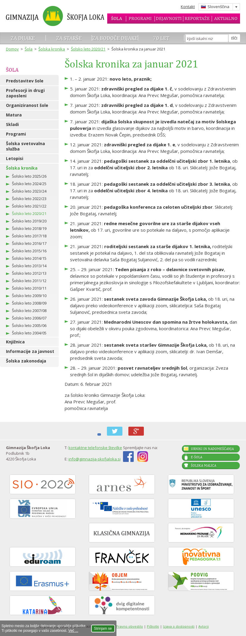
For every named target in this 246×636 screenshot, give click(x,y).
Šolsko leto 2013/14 (29, 265)
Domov (12, 49)
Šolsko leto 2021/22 (29, 206)
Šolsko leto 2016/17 (29, 243)
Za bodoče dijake (115, 38)
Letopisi (14, 158)
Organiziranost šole (27, 105)
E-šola (196, 457)
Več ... (73, 631)
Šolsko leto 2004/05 (29, 333)
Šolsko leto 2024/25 (29, 183)
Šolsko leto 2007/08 (29, 310)
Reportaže (197, 18)
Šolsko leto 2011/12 (29, 280)
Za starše (69, 38)
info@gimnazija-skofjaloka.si (94, 459)
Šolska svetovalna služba (25, 146)
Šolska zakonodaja (26, 361)
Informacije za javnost (30, 351)
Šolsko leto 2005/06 (29, 325)
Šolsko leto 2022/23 (29, 198)
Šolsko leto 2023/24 (29, 191)
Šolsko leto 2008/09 (29, 303)
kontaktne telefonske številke (95, 447)
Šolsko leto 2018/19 (29, 228)
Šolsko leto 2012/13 (29, 273)
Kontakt (188, 6)
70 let (161, 38)
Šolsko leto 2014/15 (29, 258)
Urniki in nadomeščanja (212, 449)
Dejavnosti (169, 18)
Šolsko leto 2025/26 (29, 176)
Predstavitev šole (24, 81)
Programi (140, 18)
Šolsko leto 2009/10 (29, 295)
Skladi (12, 124)
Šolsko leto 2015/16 (29, 251)
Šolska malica (203, 465)
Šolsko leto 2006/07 (29, 318)
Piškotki (153, 626)
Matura (14, 115)
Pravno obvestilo (129, 626)
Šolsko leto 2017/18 (29, 236)
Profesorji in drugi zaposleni (25, 93)
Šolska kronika (51, 49)
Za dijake (23, 38)
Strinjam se (103, 628)
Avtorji (203, 626)
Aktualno (225, 18)
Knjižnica (15, 342)
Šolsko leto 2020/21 (88, 49)
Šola (116, 18)
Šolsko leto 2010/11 (29, 288)
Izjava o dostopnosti (178, 626)
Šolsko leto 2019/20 (29, 221)
